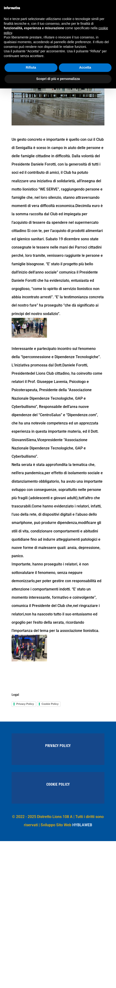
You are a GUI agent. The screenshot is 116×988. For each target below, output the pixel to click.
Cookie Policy (50, 703)
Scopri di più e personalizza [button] (58, 79)
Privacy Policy (25, 703)
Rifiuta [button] (31, 67)
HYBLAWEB (82, 825)
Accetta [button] (85, 67)
